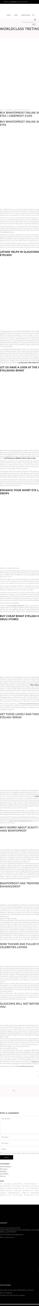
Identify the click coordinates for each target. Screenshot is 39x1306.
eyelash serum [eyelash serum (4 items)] (17, 1190)
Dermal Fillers (4, 1174)
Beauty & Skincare (5, 1166)
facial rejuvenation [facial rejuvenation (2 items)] (28, 1190)
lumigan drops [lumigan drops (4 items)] (35, 1193)
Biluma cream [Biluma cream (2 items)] (25, 1186)
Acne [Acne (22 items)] (1, 1184)
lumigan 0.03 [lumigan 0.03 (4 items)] (3, 1193)
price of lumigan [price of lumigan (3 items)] (18, 1195)
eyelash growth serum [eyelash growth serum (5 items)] (6, 1190)
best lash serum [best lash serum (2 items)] (16, 1186)
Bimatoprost (9, 110)
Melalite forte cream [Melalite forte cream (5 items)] (6, 1195)
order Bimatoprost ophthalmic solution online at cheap (20, 458)
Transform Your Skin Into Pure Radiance (12, 1295)
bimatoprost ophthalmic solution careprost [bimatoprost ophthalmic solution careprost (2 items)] (12, 1188)
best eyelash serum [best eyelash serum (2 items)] (5, 1186)
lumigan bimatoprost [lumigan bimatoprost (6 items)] (14, 1193)
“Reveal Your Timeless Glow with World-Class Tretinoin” (17, 1290)
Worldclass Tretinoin (22, 110)
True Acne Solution (6, 1293)
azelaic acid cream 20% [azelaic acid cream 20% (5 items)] (30, 1184)
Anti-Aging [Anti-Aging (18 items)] (7, 1184)
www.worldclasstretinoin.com (25, 1066)
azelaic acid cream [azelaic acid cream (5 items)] (17, 1184)
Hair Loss (3, 1176)
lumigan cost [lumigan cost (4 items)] (25, 1193)
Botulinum (3, 1171)
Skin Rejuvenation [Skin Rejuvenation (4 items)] (29, 1195)
